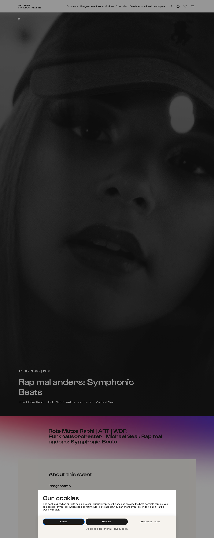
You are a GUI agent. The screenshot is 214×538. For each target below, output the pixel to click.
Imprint (108, 529)
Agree (63, 521)
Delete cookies (94, 529)
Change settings (150, 521)
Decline (106, 521)
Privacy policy (120, 529)
